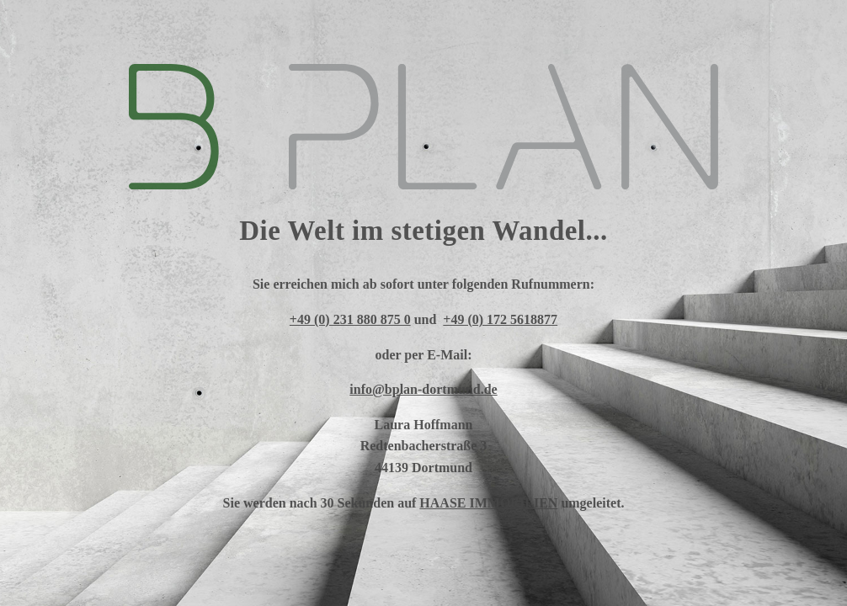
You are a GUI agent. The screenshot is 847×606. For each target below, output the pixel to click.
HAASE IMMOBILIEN (488, 503)
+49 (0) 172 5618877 (500, 319)
